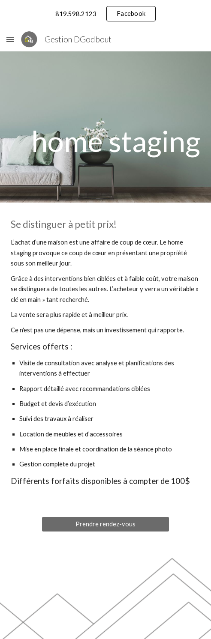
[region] (105, 13)
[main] (105, 140)
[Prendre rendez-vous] (105, 524)
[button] (10, 39)
